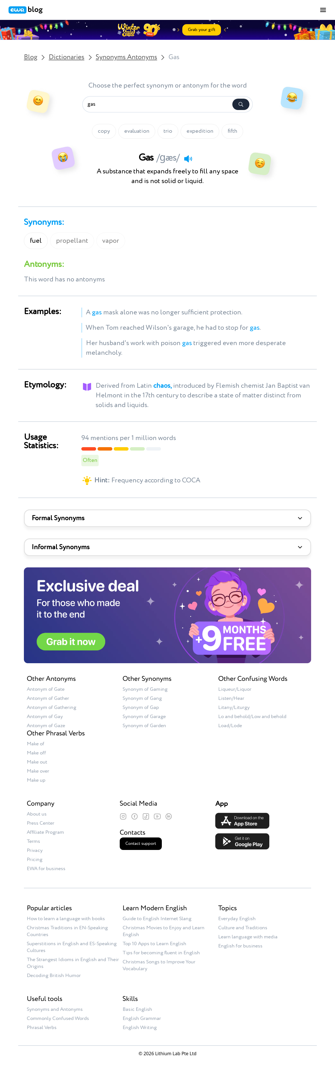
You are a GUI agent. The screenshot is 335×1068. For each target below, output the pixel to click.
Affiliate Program (45, 832)
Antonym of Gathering (51, 707)
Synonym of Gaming (145, 689)
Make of (35, 743)
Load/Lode (230, 725)
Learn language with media (248, 937)
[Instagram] (123, 816)
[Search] (240, 104)
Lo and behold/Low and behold (252, 716)
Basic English (137, 1009)
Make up (36, 780)
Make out (37, 762)
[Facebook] (134, 816)
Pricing (34, 859)
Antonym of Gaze (46, 725)
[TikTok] (145, 816)
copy (104, 131)
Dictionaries (66, 57)
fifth (232, 131)
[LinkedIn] (168, 816)
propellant (72, 240)
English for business (240, 946)
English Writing (140, 1027)
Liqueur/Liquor (234, 689)
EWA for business (46, 868)
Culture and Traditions (242, 927)
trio (168, 131)
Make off (36, 753)
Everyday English (237, 918)
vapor (110, 240)
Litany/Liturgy (234, 707)
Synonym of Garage (144, 716)
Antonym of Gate (46, 689)
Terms (33, 841)
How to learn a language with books (66, 918)
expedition (200, 131)
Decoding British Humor (54, 975)
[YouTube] (157, 816)
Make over (38, 771)
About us (37, 814)
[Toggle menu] (323, 10)
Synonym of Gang (142, 698)
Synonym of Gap (141, 707)
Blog (30, 57)
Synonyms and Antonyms (55, 1009)
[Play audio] (188, 158)
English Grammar (142, 1018)
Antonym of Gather (48, 698)
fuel (36, 240)
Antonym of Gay (45, 716)
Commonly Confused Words (58, 1018)
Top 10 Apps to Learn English (154, 943)
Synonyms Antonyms (126, 57)
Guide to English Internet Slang (157, 918)
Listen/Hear (231, 698)
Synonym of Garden (144, 725)
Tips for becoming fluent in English (161, 952)
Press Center (40, 823)
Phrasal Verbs (42, 1027)
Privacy (35, 850)
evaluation (136, 131)
